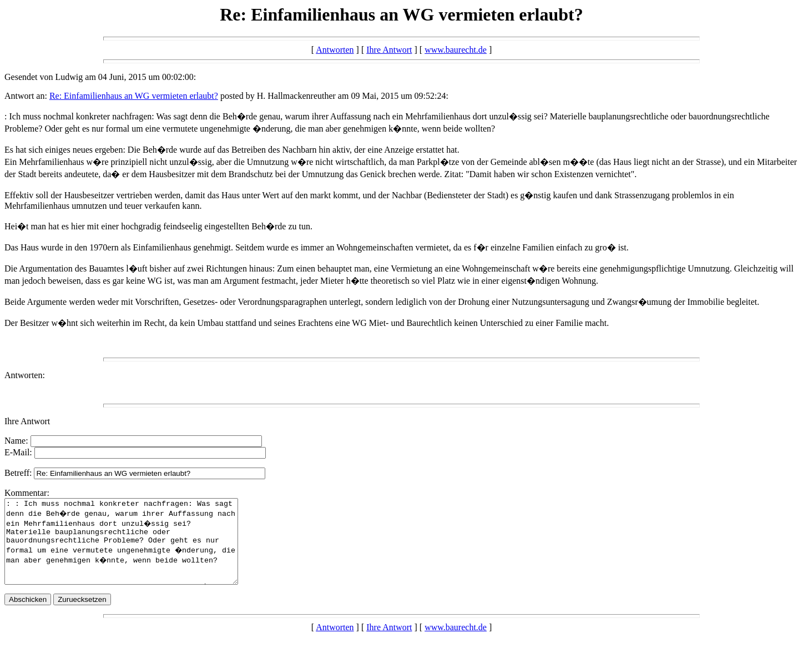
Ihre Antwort (389, 49)
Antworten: (24, 375)
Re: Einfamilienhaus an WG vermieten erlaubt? (133, 96)
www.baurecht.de (456, 49)
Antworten (334, 49)
